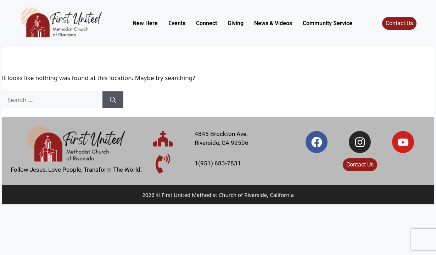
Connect (206, 23)
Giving (236, 23)
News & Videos (273, 23)
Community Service (327, 23)
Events (176, 23)
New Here (145, 23)
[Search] (112, 99)
